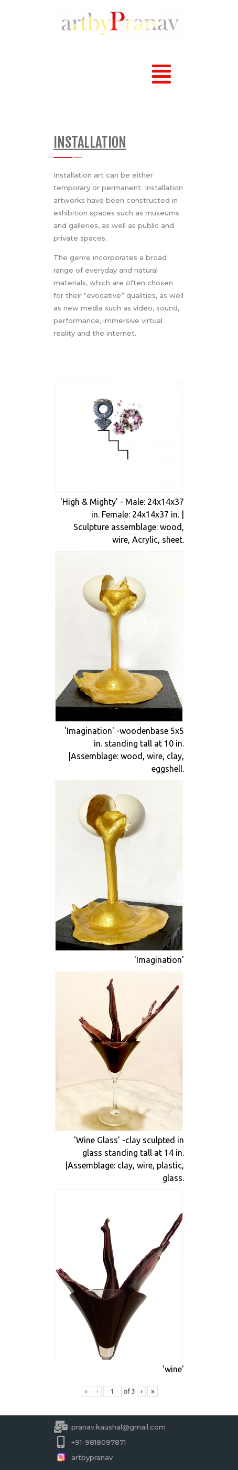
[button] (161, 74)
